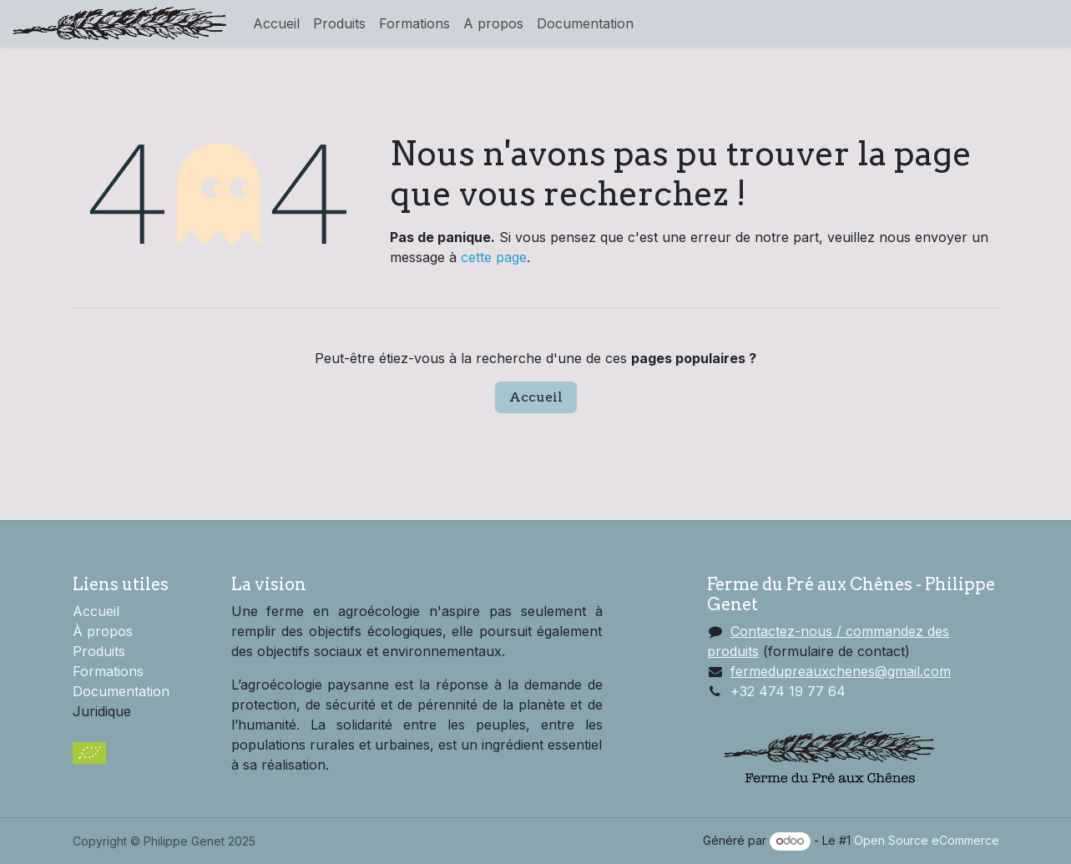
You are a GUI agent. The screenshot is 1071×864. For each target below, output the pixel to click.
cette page (494, 257)
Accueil (536, 397)
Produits (99, 651)
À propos (103, 631)
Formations (108, 671)
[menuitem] (276, 23)
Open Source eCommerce (926, 840)
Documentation (121, 691)
